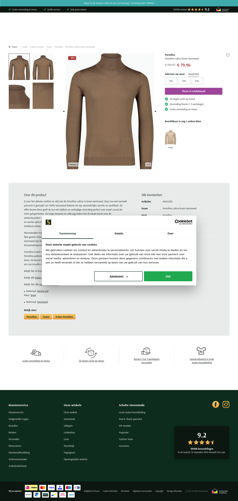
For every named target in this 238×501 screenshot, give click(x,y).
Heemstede (69, 419)
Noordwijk (69, 445)
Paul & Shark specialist (130, 419)
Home (24, 47)
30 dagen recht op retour (91, 360)
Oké (168, 276)
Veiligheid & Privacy (92, 491)
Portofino (59, 47)
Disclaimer (125, 491)
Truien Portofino (64, 316)
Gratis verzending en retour (36, 360)
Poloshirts (36, 35)
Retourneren (15, 445)
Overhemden (16, 35)
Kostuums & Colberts (105, 35)
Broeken (80, 35)
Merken (212, 35)
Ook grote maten (78, 9)
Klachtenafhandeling (19, 452)
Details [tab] (119, 233)
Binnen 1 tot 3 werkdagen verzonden (147, 360)
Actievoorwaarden (18, 459)
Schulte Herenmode (132, 405)
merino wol (42, 291)
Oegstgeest (69, 452)
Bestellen (13, 425)
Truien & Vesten (59, 35)
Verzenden (14, 439)
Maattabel (193, 74)
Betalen (12, 432)
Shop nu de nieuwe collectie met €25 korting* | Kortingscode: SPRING (119, 3)
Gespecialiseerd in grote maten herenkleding (202, 360)
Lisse (66, 439)
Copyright (159, 491)
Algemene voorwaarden (142, 491)
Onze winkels (73, 405)
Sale (198, 35)
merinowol (42, 301)
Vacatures (124, 445)
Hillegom (68, 425)
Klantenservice (18, 405)
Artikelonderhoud (17, 465)
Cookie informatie (110, 491)
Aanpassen (119, 276)
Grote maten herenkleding (132, 412)
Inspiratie (124, 432)
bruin (33, 295)
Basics (143, 35)
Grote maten (181, 35)
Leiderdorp (69, 432)
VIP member (125, 425)
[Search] (185, 21)
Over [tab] (170, 233)
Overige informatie (174, 491)
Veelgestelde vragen (19, 419)
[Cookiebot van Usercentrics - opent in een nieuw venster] (177, 222)
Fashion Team (126, 439)
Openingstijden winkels (75, 459)
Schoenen (160, 35)
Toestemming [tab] (67, 233)
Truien (49, 47)
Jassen (128, 35)
